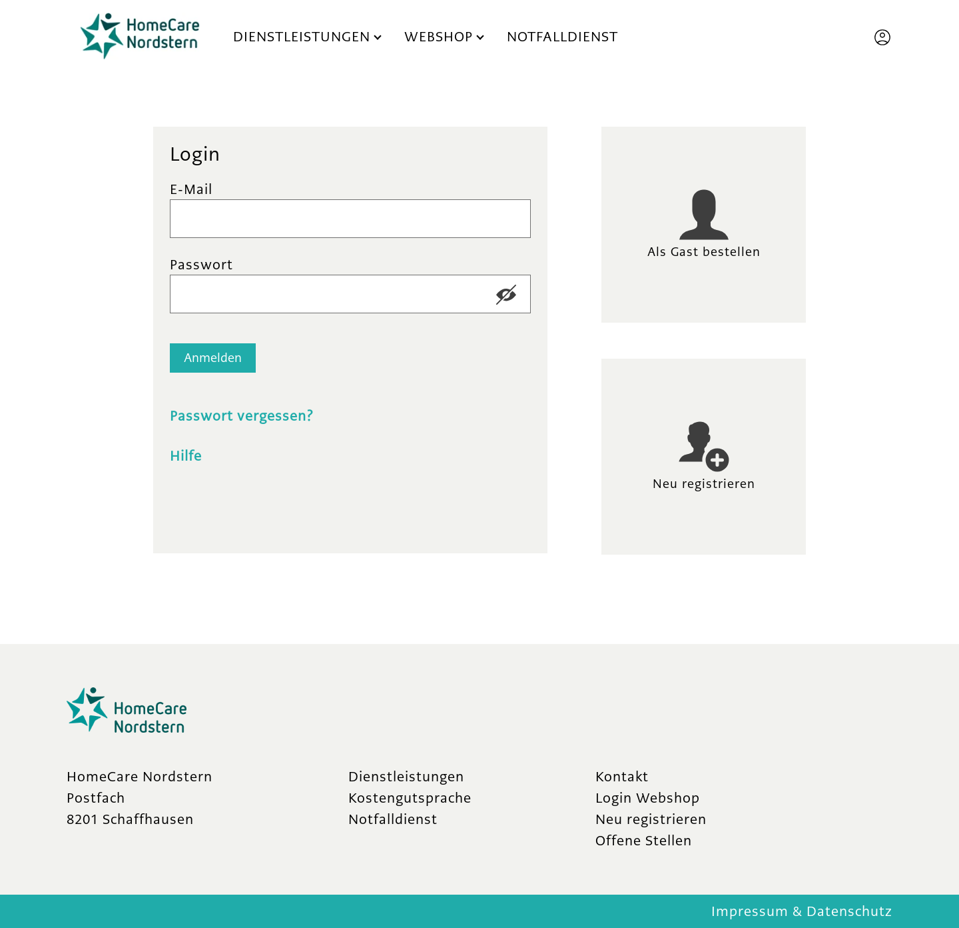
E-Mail (191, 189)
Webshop (438, 36)
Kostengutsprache (410, 797)
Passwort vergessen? (242, 415)
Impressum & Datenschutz (801, 911)
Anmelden (213, 357)
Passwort (201, 264)
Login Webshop (647, 797)
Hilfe (186, 455)
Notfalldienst (562, 36)
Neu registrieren (651, 819)
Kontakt (622, 776)
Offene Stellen (643, 840)
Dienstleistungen (301, 36)
